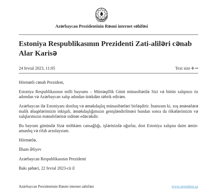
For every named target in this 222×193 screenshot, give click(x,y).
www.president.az (185, 186)
